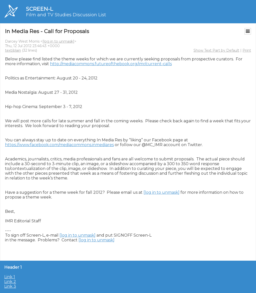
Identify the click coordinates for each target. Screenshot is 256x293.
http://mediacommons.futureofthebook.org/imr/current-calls (111, 63)
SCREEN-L (39, 9)
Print (246, 50)
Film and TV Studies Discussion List (66, 15)
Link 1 (9, 276)
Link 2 (10, 281)
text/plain (13, 50)
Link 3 (10, 286)
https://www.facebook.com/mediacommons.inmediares (59, 144)
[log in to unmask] (58, 41)
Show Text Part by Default (216, 50)
